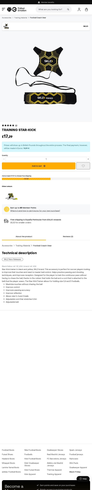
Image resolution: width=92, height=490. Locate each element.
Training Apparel (54, 474)
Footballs (28, 454)
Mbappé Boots (8, 463)
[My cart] (86, 9)
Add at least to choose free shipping (16, 176)
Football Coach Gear (38, 18)
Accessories (6, 18)
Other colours (7, 186)
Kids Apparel (30, 474)
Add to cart (38, 166)
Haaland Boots (8, 459)
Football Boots (8, 450)
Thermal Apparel (54, 470)
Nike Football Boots (32, 450)
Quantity (5, 155)
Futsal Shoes (7, 454)
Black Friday (74, 472)
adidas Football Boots (11, 472)
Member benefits (46, 2)
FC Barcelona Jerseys (56, 459)
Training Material (20, 18)
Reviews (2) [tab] (68, 236)
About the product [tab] (24, 236)
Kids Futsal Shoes (32, 470)
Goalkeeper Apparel (78, 467)
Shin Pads (73, 463)
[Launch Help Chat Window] (83, 479)
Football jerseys (76, 454)
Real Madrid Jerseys (56, 454)
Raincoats (73, 459)
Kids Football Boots (32, 459)
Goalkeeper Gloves (55, 450)
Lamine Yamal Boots (10, 467)
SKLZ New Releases (12, 259)
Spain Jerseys (75, 450)
